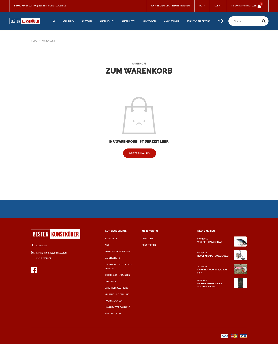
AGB (107, 245)
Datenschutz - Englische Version (119, 266)
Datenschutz (112, 258)
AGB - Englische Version (119, 251)
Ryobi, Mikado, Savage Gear (213, 256)
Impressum (111, 281)
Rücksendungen (114, 301)
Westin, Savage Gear (209, 242)
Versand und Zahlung (118, 294)
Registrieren (150, 245)
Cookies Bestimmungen (118, 275)
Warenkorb (49, 41)
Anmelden (147, 238)
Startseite (111, 238)
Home (34, 41)
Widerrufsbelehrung (117, 288)
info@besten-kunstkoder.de (50, 5)
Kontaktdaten (113, 314)
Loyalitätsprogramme (118, 307)
